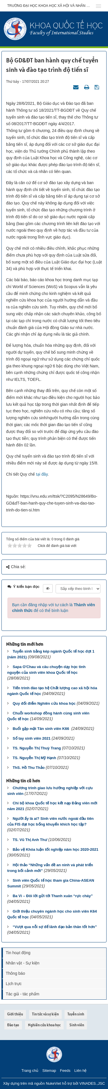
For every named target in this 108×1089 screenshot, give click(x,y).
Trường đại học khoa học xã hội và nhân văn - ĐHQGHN (49, 6)
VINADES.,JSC (92, 1083)
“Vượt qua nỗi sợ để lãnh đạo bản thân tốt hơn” (55, 927)
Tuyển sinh (75, 1014)
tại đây (42, 474)
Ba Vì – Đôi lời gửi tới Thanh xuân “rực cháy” (53, 896)
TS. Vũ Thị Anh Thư (30, 840)
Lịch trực (14, 983)
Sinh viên (76, 1025)
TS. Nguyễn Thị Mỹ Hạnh (34, 758)
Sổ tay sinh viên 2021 (32, 738)
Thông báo (15, 973)
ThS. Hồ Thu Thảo (29, 767)
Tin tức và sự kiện (45, 1014)
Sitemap (49, 1070)
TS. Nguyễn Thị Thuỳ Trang (37, 748)
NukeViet (53, 1083)
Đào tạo (13, 1025)
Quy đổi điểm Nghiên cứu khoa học (44, 703)
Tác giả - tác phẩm (22, 994)
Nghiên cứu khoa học (44, 1025)
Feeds (65, 1070)
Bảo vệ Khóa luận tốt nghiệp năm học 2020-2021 (55, 849)
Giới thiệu (15, 1014)
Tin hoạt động (18, 952)
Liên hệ (80, 1070)
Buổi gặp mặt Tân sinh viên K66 (41, 728)
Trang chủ (30, 1070)
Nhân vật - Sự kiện (22, 963)
